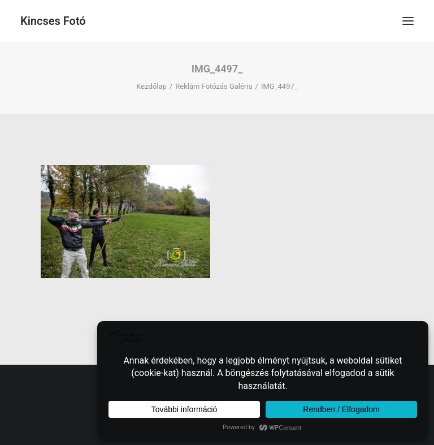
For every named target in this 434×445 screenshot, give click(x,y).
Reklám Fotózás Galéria (213, 86)
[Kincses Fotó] (53, 21)
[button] (408, 21)
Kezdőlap (151, 86)
